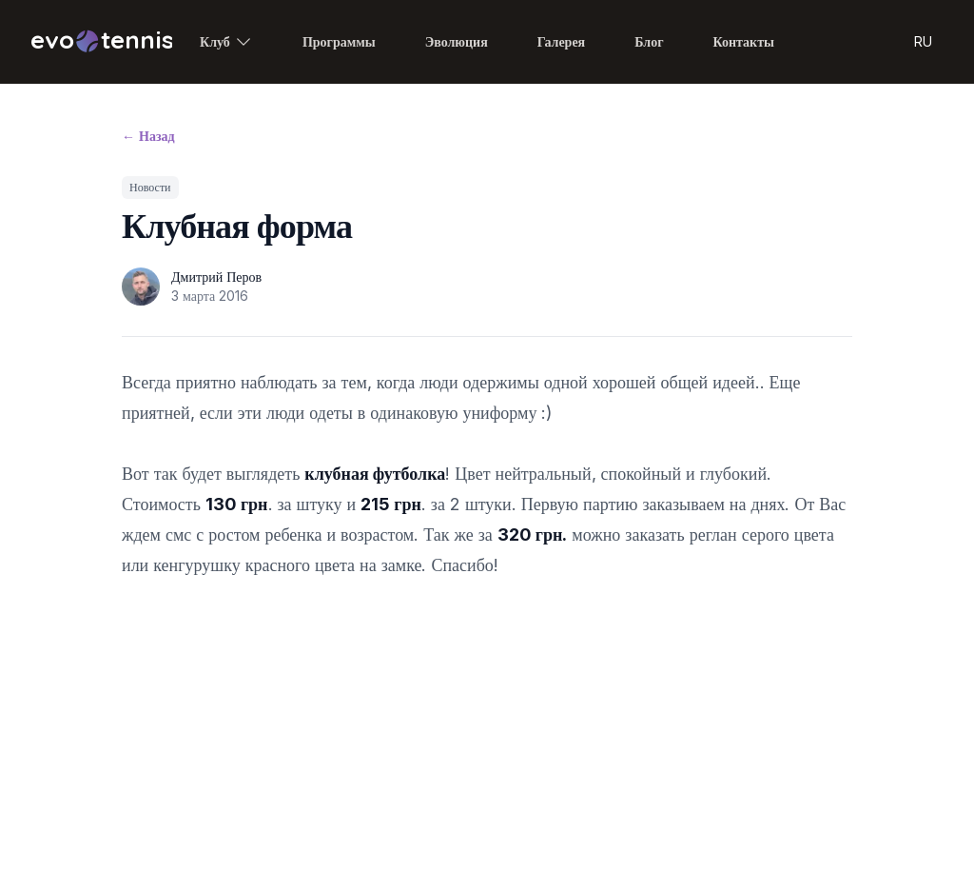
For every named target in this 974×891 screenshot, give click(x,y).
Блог (648, 41)
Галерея (561, 41)
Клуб (226, 41)
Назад (148, 136)
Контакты (743, 41)
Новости (150, 187)
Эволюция (456, 41)
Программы (339, 41)
